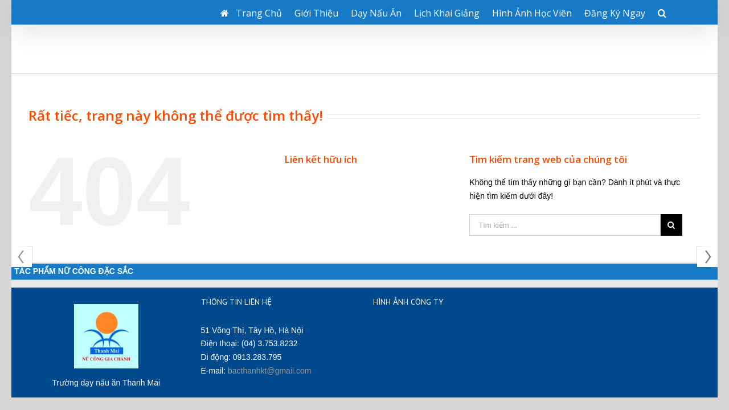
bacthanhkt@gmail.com (270, 322)
